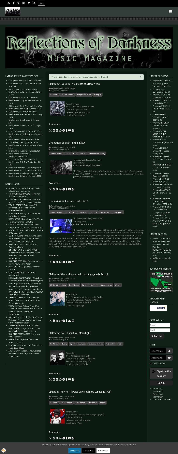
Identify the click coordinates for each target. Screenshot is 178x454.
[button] (50, 130)
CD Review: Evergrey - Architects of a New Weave (75, 84)
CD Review (54, 95)
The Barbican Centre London (111, 212)
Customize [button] (103, 450)
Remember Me (158, 363)
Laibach (82, 153)
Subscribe (156, 336)
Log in (161, 382)
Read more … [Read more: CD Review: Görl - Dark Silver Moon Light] (54, 373)
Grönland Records (96, 344)
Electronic (82, 344)
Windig (117, 285)
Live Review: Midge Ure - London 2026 (68, 201)
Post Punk (93, 285)
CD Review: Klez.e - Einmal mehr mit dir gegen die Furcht (78, 274)
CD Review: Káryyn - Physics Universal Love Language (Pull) (80, 391)
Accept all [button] (74, 450)
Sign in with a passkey (161, 373)
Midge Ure (83, 212)
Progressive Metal (84, 95)
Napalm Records (67, 95)
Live (74, 153)
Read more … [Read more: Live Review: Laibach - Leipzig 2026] (54, 183)
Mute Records (66, 403)
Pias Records (80, 403)
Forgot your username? (158, 395)
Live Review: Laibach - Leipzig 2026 (67, 142)
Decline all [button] (88, 450)
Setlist (67, 153)
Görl (120, 344)
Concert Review (56, 153)
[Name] (160, 325)
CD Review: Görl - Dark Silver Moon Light (69, 333)
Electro (64, 344)
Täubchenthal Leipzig (96, 153)
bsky (41, 3)
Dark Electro (74, 285)
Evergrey (97, 95)
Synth (84, 285)
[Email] (160, 330)
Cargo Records (106, 285)
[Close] (140, 76)
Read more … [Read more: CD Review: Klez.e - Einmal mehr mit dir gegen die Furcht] (54, 314)
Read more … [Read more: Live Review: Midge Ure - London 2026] (54, 255)
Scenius (94, 212)
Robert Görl (111, 344)
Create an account (162, 399)
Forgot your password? (158, 389)
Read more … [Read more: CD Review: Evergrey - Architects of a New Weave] (54, 124)
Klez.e (63, 285)
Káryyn (103, 403)
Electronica (92, 403)
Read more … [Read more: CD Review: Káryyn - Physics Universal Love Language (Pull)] (54, 432)
